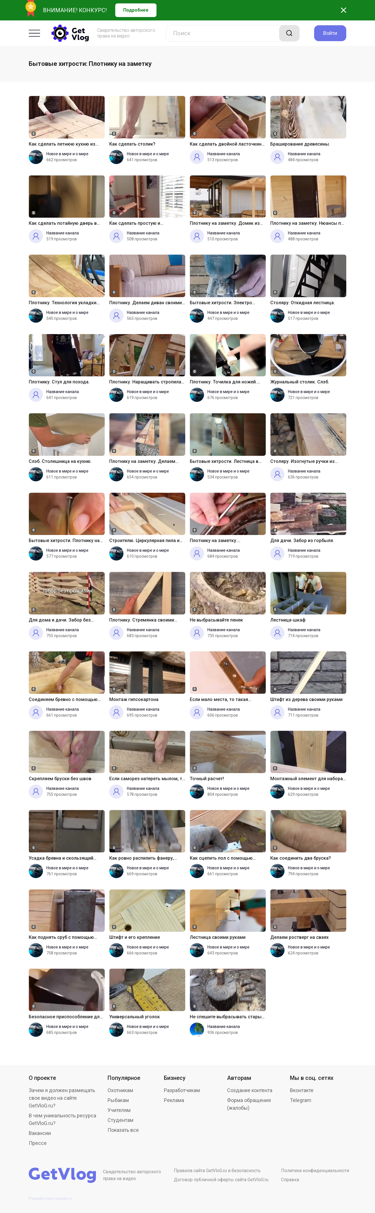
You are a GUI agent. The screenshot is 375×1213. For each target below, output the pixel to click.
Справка (290, 1179)
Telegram (300, 1100)
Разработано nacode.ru (50, 1198)
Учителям (119, 1110)
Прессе (38, 1143)
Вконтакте (302, 1090)
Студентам (120, 1120)
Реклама (174, 1100)
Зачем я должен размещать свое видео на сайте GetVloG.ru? (62, 1098)
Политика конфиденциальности (315, 1170)
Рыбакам (118, 1100)
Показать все (123, 1130)
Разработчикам (182, 1090)
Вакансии (40, 1133)
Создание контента (249, 1090)
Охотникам (120, 1090)
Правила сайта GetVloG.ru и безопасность (217, 1170)
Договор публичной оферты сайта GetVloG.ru (221, 1179)
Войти (330, 33)
